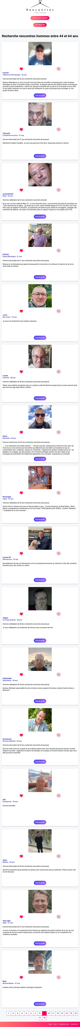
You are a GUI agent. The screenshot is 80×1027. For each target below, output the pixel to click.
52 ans (15, 559)
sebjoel (5, 618)
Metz (4, 196)
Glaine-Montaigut (9, 257)
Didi (4, 800)
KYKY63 (6, 254)
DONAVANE (7, 678)
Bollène (5, 862)
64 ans (19, 741)
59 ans (15, 802)
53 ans (10, 499)
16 (75, 1013)
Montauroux (7, 559)
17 (40, 1018)
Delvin (5, 436)
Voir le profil (40, 95)
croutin (5, 376)
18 (44, 1018)
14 (67, 1013)
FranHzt (6, 73)
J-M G (5, 315)
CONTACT (74, 1024)
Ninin (5, 981)
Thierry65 (6, 133)
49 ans (12, 862)
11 (53, 1013)
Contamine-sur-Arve (10, 135)
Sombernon (7, 802)
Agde (5, 923)
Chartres (6, 378)
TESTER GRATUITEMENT (40, 18)
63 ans (13, 438)
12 (58, 1013)
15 (71, 1013)
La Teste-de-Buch (9, 620)
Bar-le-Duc (6, 317)
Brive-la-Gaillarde (9, 741)
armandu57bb (8, 194)
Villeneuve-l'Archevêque (11, 75)
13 (62, 1013)
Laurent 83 (7, 557)
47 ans (17, 983)
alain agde (7, 921)
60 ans (24, 75)
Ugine (5, 499)
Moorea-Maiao (8, 983)
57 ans (14, 317)
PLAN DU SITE (63, 1024)
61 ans (21, 135)
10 (49, 1013)
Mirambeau (7, 680)
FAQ (50, 1024)
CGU (55, 1024)
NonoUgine (7, 497)
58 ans (13, 378)
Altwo (5, 860)
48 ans (19, 620)
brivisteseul (7, 739)
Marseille (6, 438)
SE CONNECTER (40, 25)
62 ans (10, 196)
